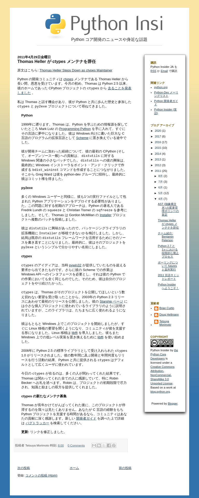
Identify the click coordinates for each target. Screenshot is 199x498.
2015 (158, 147)
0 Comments (76, 441)
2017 (158, 136)
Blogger (172, 403)
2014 (158, 153)
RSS (153, 70)
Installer (106, 213)
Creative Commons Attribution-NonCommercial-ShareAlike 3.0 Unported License (163, 375)
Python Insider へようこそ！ (168, 286)
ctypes (68, 79)
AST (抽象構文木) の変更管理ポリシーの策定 (168, 209)
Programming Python (75, 128)
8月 (161, 176)
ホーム (74, 464)
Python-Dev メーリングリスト (166, 94)
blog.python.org (160, 391)
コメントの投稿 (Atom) (41, 471)
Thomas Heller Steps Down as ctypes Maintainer (75, 70)
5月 (161, 193)
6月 (161, 187)
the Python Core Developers (164, 354)
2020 (158, 130)
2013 (158, 159)
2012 (158, 165)
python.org (160, 87)
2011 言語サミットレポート (168, 277)
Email (164, 70)
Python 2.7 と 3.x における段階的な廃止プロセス (168, 251)
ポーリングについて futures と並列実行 (168, 266)
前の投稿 (125, 464)
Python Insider (160, 350)
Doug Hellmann (169, 314)
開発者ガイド (86, 414)
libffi (75, 330)
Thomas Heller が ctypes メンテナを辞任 (168, 224)
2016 (158, 142)
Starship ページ (111, 298)
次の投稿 (23, 464)
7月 (161, 181)
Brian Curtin (166, 308)
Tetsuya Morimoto (165, 323)
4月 (161, 198)
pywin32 (75, 263)
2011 (158, 170)
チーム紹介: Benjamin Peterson (165, 237)
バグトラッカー (37, 419)
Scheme (82, 137)
